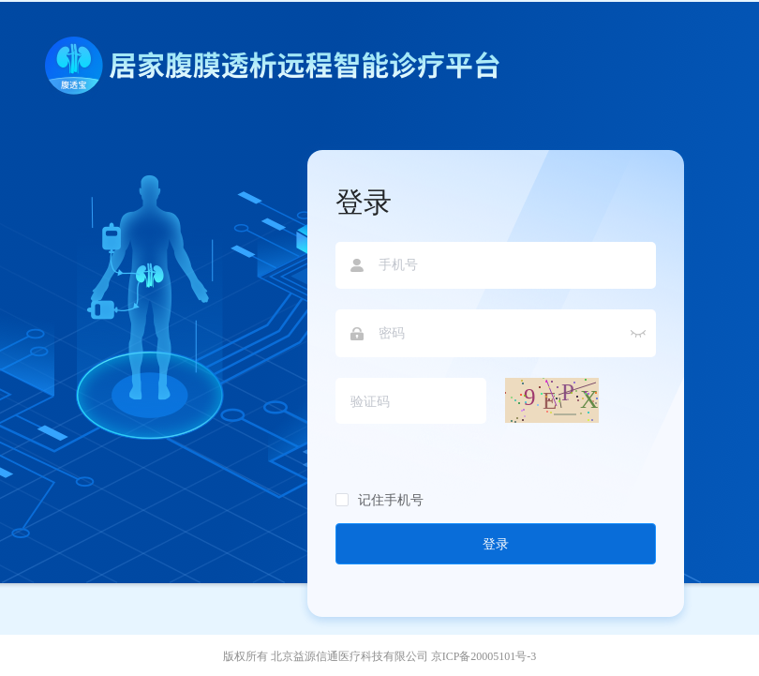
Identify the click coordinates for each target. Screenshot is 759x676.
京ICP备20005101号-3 (484, 656)
